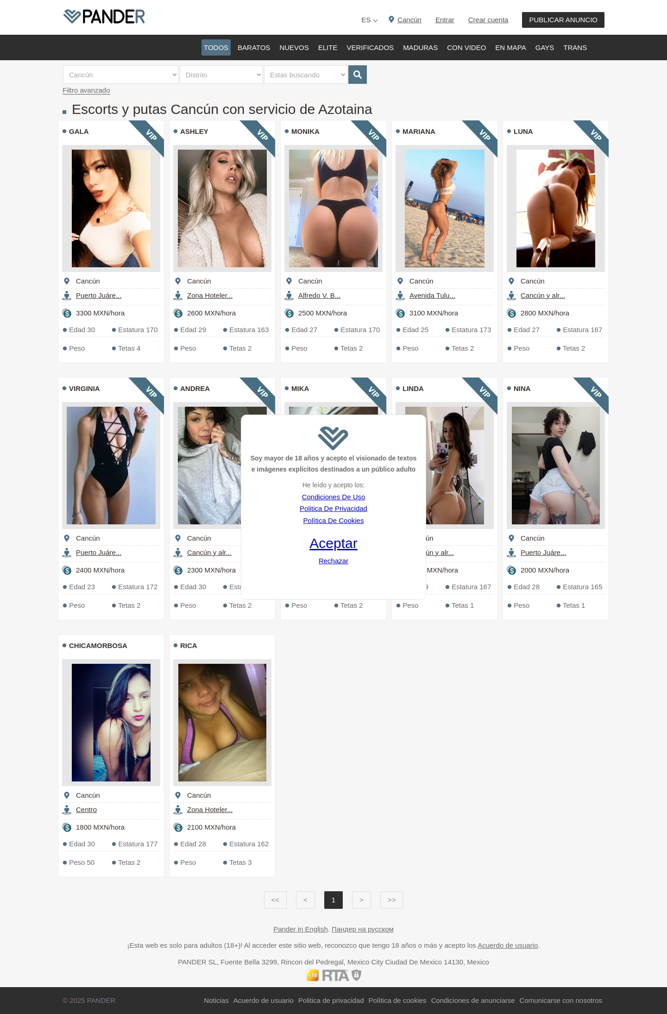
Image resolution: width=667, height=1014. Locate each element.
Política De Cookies (333, 520)
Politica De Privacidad (333, 508)
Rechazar (333, 561)
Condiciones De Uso (333, 497)
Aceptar (333, 543)
